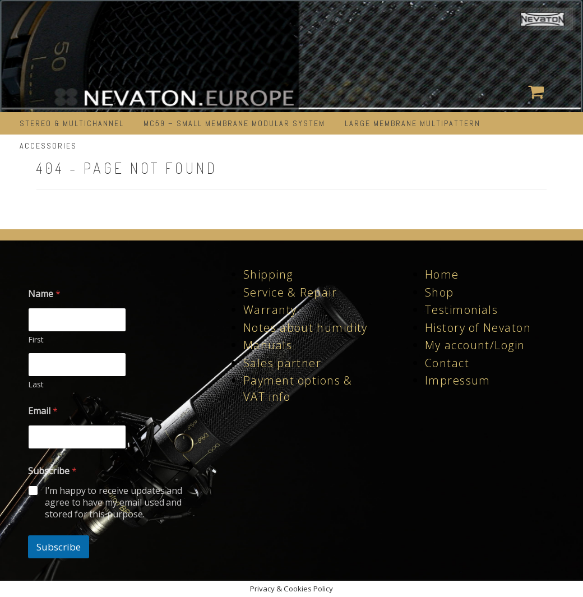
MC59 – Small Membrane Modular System (234, 123)
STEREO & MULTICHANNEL (72, 123)
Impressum (458, 380)
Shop (439, 292)
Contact (447, 363)
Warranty (270, 309)
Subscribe (58, 546)
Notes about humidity (305, 327)
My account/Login (475, 345)
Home (442, 274)
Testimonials (461, 309)
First (36, 339)
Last (36, 384)
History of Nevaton (478, 327)
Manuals (267, 345)
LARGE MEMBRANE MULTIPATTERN (412, 123)
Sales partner (282, 363)
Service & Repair (290, 292)
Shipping (268, 274)
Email (43, 411)
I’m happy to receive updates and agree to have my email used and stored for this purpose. (114, 502)
